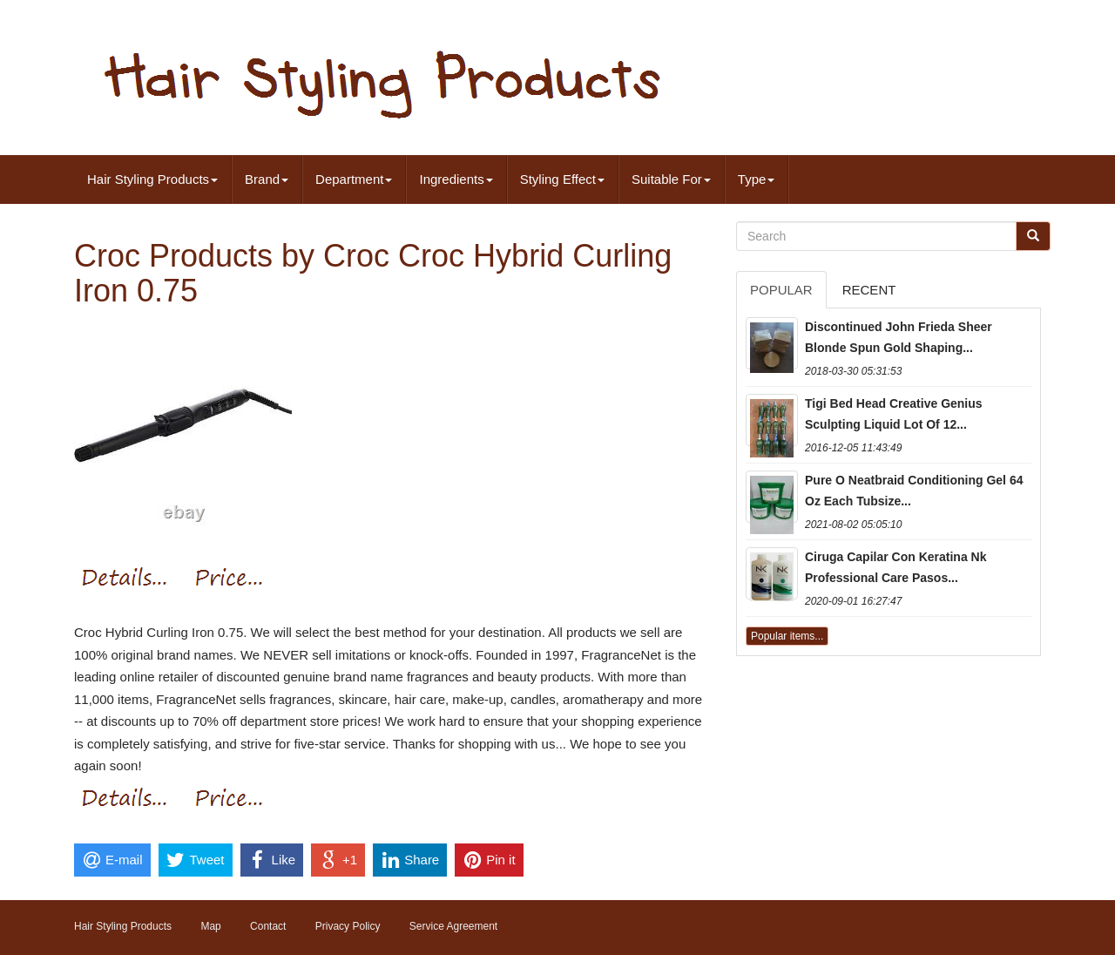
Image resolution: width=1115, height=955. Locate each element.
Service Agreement (453, 926)
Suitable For (671, 179)
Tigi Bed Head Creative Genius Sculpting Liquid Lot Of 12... (894, 413)
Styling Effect (562, 179)
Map (210, 926)
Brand (266, 179)
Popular (781, 289)
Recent (869, 289)
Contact (268, 926)
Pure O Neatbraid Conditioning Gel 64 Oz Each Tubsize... (914, 490)
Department (353, 179)
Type (756, 179)
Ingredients (455, 179)
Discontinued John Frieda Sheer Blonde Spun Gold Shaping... (898, 337)
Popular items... (787, 636)
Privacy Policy (348, 926)
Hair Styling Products (152, 179)
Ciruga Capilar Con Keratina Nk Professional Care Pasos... (896, 567)
